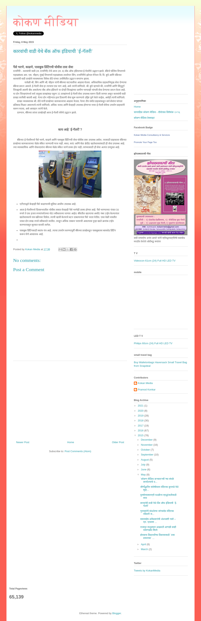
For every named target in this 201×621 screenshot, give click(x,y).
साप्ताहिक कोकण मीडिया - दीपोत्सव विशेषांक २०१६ (157, 112)
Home (70, 442)
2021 (141, 405)
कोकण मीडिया (46, 22)
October (146, 449)
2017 (141, 425)
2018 (141, 420)
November (147, 444)
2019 (141, 415)
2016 (141, 430)
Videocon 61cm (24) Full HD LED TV (154, 260)
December (147, 439)
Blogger (116, 613)
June (144, 469)
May (143, 474)
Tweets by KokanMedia (147, 570)
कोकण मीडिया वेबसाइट (144, 117)
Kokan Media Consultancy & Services (152, 135)
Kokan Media (145, 383)
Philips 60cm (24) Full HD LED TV (153, 343)
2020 (141, 410)
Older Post (118, 442)
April (144, 544)
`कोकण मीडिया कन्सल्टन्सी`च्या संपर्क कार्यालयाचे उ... (157, 480)
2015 (141, 435)
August (145, 459)
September (147, 454)
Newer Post (22, 442)
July (143, 464)
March (145, 549)
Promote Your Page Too (145, 142)
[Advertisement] (70, 399)
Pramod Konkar (146, 389)
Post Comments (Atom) (78, 451)
